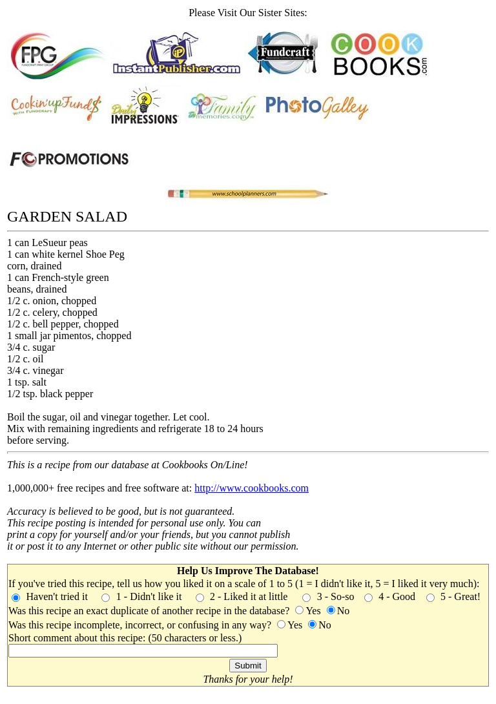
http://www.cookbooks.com (251, 487)
